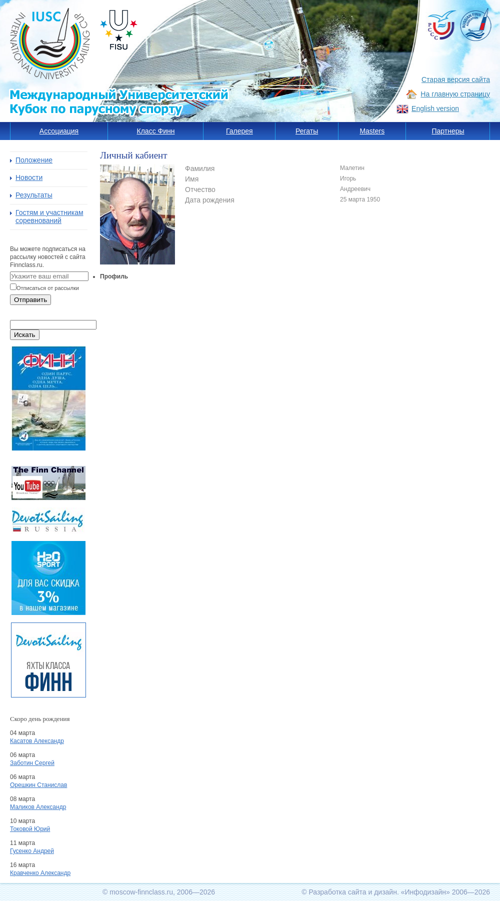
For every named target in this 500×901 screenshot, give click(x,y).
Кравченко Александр (40, 873)
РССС (441, 25)
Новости (29, 178)
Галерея (239, 131)
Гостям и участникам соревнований (50, 216)
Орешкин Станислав (38, 785)
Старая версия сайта (456, 80)
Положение (34, 160)
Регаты (307, 131)
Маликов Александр (38, 807)
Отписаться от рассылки (47, 288)
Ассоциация (59, 131)
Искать (25, 334)
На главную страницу (455, 94)
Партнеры (448, 131)
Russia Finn (475, 26)
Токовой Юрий (30, 829)
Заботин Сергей (32, 763)
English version (435, 108)
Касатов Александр (37, 741)
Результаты (34, 195)
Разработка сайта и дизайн (352, 892)
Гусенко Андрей (32, 851)
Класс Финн (156, 131)
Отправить (30, 300)
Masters (372, 131)
